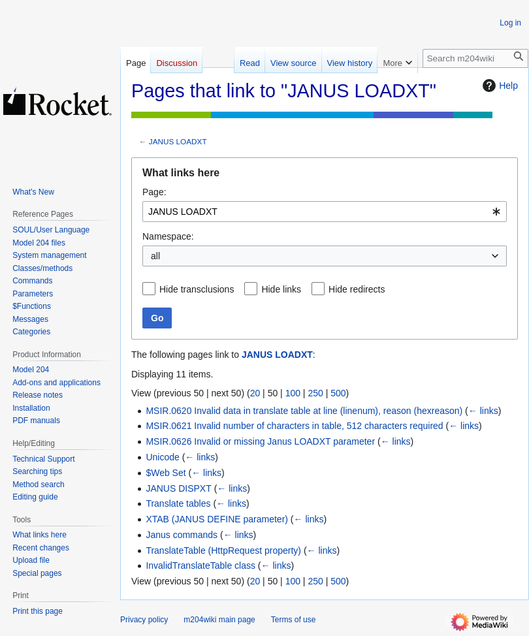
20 (255, 393)
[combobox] (324, 211)
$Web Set (165, 473)
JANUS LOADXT (178, 141)
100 (292, 393)
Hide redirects (357, 289)
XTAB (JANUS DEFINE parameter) (217, 519)
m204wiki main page (219, 619)
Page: (154, 192)
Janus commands (181, 535)
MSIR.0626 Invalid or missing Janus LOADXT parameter (260, 441)
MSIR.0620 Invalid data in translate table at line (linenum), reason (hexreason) (304, 410)
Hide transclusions (196, 289)
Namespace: (168, 236)
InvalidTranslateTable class (200, 565)
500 (337, 393)
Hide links (281, 289)
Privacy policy (144, 619)
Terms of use (293, 619)
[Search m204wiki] (475, 58)
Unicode (162, 457)
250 (315, 393)
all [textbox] (155, 256)
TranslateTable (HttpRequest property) (223, 550)
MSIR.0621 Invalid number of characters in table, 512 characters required (294, 426)
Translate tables (178, 503)
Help (498, 85)
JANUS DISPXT (178, 488)
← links (483, 410)
